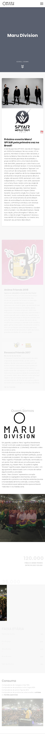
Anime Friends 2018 (16, 291)
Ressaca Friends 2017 (17, 354)
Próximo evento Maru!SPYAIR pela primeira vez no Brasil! (21, 142)
